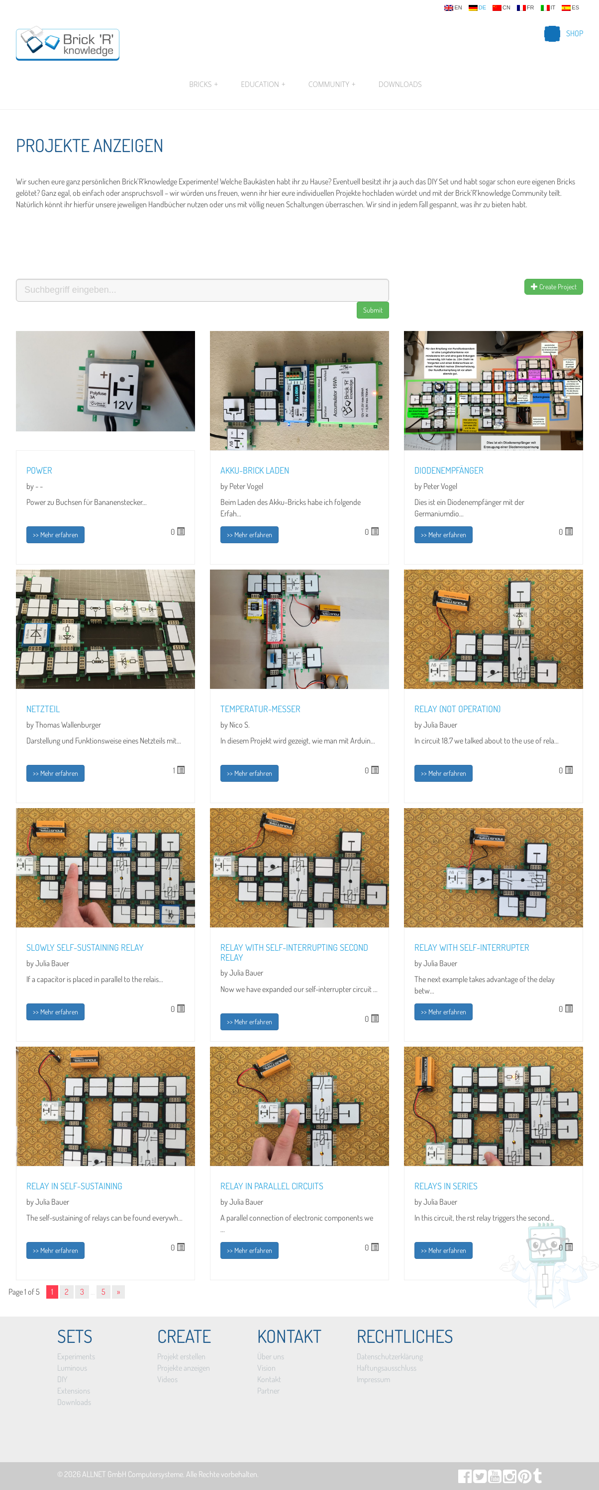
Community (332, 84)
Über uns (270, 1356)
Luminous (72, 1368)
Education (263, 84)
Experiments (76, 1356)
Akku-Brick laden (254, 470)
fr (525, 8)
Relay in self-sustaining (74, 1185)
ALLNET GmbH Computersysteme (132, 1474)
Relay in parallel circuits (271, 1185)
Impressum (373, 1379)
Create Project (554, 286)
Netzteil (43, 708)
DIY (62, 1379)
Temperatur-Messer (260, 708)
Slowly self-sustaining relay (85, 947)
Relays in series (446, 1185)
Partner (268, 1391)
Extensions (73, 1391)
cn (501, 8)
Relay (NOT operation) (457, 708)
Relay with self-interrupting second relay (294, 952)
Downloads (400, 84)
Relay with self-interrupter (471, 947)
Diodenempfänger (449, 470)
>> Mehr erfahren (55, 534)
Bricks (203, 84)
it (548, 8)
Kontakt (269, 1379)
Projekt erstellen (181, 1356)
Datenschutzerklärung (390, 1356)
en (453, 8)
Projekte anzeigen (183, 1368)
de (477, 8)
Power (39, 470)
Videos (167, 1379)
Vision (266, 1368)
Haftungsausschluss (386, 1368)
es (570, 8)
